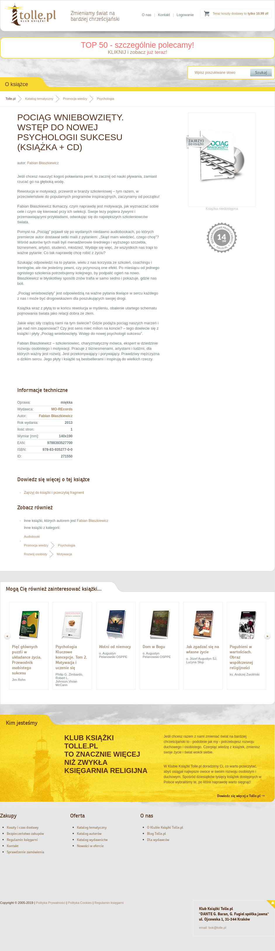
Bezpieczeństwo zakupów (25, 833)
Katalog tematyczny (39, 98)
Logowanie (185, 15)
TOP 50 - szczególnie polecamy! (137, 45)
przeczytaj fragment (68, 493)
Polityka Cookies (80, 902)
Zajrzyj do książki (37, 493)
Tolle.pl (10, 98)
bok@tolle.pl (217, 927)
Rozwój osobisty (35, 554)
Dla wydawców (158, 840)
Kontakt (164, 15)
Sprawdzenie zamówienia (25, 852)
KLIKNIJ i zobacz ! (137, 52)
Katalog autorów (89, 833)
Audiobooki (32, 536)
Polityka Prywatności (50, 902)
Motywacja (64, 554)
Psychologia (105, 98)
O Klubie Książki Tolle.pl (165, 827)
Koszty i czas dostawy (23, 827)
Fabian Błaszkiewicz (43, 163)
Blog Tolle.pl (156, 833)
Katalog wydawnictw (92, 840)
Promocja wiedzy (75, 98)
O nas (146, 15)
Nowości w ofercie (90, 846)
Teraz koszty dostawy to (241, 13)
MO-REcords (62, 409)
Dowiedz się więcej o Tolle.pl (240, 796)
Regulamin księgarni (22, 840)
